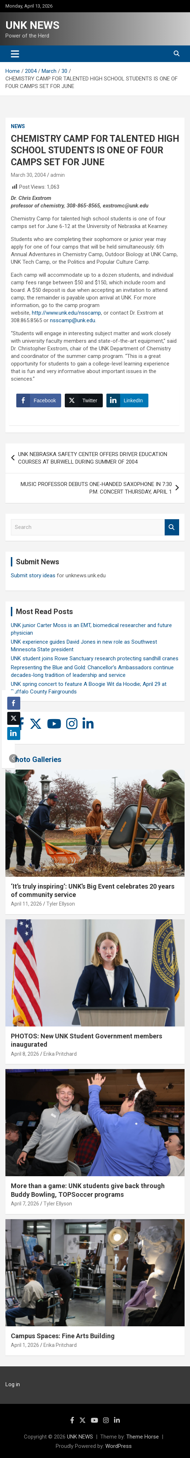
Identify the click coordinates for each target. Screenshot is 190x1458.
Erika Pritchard (60, 1054)
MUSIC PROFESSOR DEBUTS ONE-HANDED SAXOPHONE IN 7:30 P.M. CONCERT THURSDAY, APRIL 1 (96, 488)
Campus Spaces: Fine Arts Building (63, 1336)
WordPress (118, 1446)
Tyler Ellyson (60, 904)
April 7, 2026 (25, 1204)
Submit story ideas (33, 575)
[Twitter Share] (83, 400)
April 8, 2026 (25, 1054)
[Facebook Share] (38, 400)
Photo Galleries (36, 759)
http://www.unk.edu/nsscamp (66, 313)
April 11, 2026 (26, 904)
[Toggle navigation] (15, 53)
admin (57, 175)
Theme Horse (142, 1436)
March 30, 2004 (28, 175)
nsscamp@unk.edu (72, 320)
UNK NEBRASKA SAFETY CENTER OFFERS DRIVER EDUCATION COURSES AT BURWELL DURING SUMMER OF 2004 (92, 458)
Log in (12, 1384)
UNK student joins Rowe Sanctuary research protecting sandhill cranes (94, 658)
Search (172, 527)
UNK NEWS (32, 25)
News (18, 126)
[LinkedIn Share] (127, 400)
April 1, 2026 (25, 1345)
